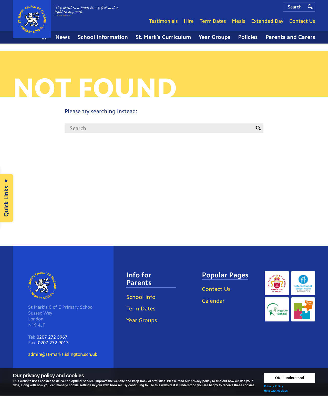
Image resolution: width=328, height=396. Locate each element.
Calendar (213, 301)
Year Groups (141, 320)
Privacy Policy (273, 386)
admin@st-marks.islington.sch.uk (62, 355)
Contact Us (216, 289)
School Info (141, 297)
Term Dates (140, 309)
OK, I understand (289, 378)
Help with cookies (276, 390)
